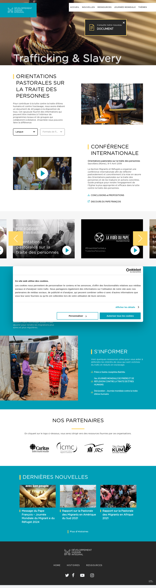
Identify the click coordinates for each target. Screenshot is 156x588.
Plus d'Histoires (79, 532)
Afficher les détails (125, 307)
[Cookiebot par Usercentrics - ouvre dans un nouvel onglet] (128, 270)
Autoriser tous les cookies (120, 316)
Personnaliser (78, 316)
